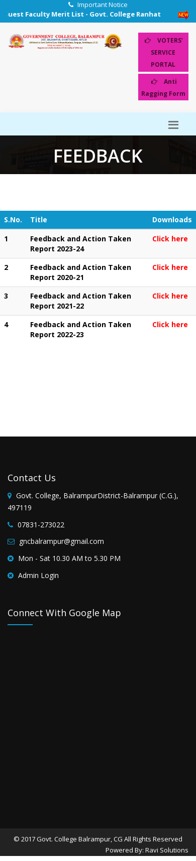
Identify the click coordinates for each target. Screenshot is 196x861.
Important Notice (102, 4)
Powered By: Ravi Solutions (147, 849)
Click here (170, 238)
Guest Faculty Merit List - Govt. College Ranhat (86, 14)
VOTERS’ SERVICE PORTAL (164, 52)
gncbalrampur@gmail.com (61, 541)
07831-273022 (41, 524)
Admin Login (38, 575)
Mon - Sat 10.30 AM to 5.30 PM (69, 558)
